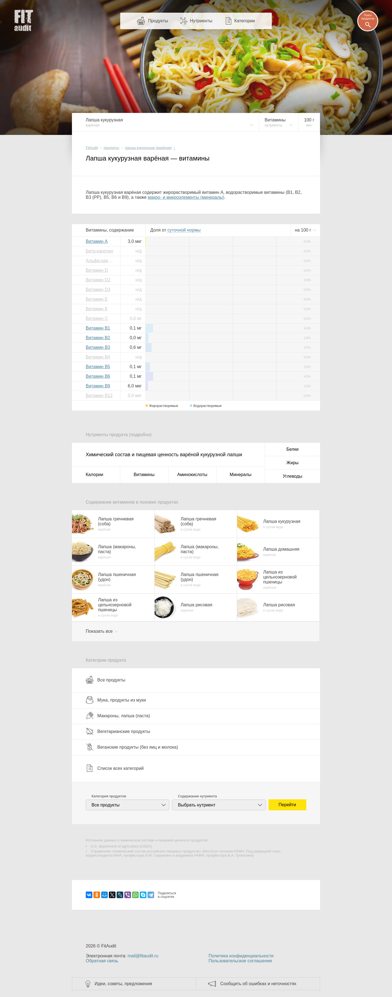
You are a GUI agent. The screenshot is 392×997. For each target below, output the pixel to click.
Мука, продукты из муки (116, 700)
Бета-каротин (99, 251)
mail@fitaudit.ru (143, 955)
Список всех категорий (115, 768)
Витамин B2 (98, 337)
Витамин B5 (98, 366)
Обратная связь (102, 960)
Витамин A (97, 241)
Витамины (144, 474)
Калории (94, 474)
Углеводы (292, 476)
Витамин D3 (98, 289)
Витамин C (97, 318)
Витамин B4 (98, 357)
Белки (292, 449)
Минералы (240, 474)
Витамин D (97, 270)
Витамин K (97, 308)
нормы (183, 230)
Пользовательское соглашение (240, 960)
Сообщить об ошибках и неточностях (258, 983)
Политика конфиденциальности (240, 955)
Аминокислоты (192, 474)
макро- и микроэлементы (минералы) (186, 197)
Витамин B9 (98, 386)
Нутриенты (201, 20)
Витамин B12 (99, 395)
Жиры (292, 462)
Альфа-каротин (101, 260)
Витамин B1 (98, 328)
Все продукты (105, 680)
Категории (244, 20)
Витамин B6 (98, 376)
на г (303, 230)
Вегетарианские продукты (118, 731)
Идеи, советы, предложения (123, 983)
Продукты (158, 20)
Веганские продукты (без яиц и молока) (132, 747)
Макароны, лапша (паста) (118, 715)
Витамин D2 (98, 280)
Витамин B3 (98, 347)
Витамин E (97, 299)
